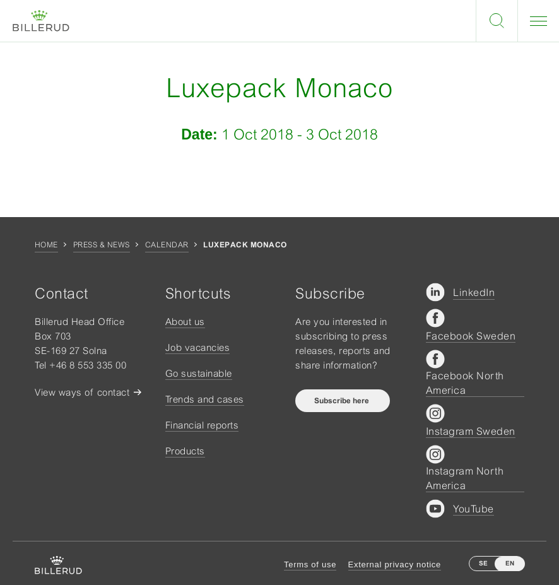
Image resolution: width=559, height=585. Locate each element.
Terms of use (310, 564)
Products (185, 451)
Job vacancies (197, 347)
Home (46, 244)
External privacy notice (394, 564)
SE (483, 563)
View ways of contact (82, 392)
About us (185, 321)
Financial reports (202, 425)
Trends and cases (204, 399)
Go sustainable (198, 373)
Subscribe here (342, 400)
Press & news (101, 244)
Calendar (167, 244)
